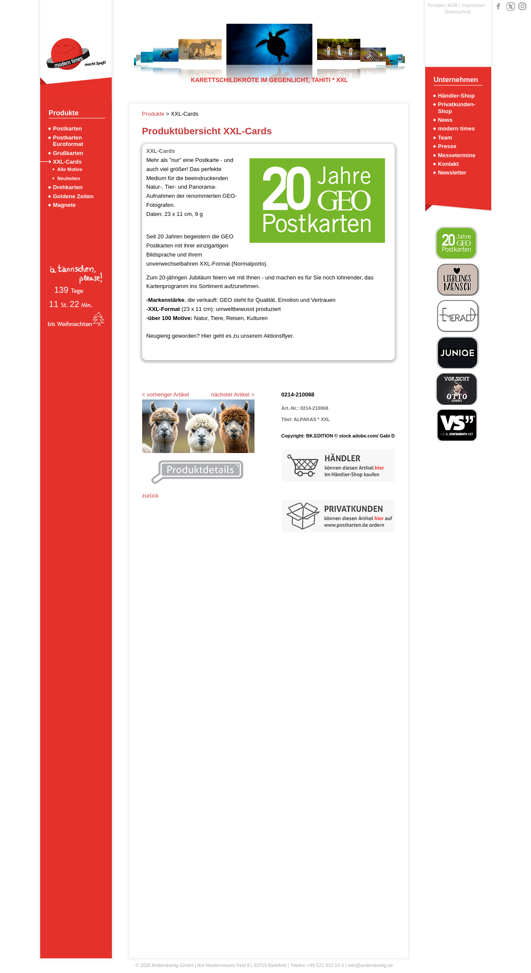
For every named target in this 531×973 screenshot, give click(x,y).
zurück (150, 495)
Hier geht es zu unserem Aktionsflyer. (247, 336)
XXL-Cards (67, 161)
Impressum (473, 5)
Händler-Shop (456, 95)
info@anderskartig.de (370, 965)
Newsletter (452, 172)
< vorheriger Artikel (165, 394)
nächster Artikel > (232, 394)
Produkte (154, 114)
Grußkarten (68, 153)
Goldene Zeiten (73, 196)
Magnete (64, 205)
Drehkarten (68, 187)
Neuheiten (68, 178)
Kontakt (436, 5)
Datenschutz (458, 11)
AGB (453, 5)
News (445, 120)
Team (445, 137)
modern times (456, 128)
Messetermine (457, 155)
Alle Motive (70, 169)
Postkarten (67, 128)
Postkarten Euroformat (68, 140)
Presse (447, 146)
